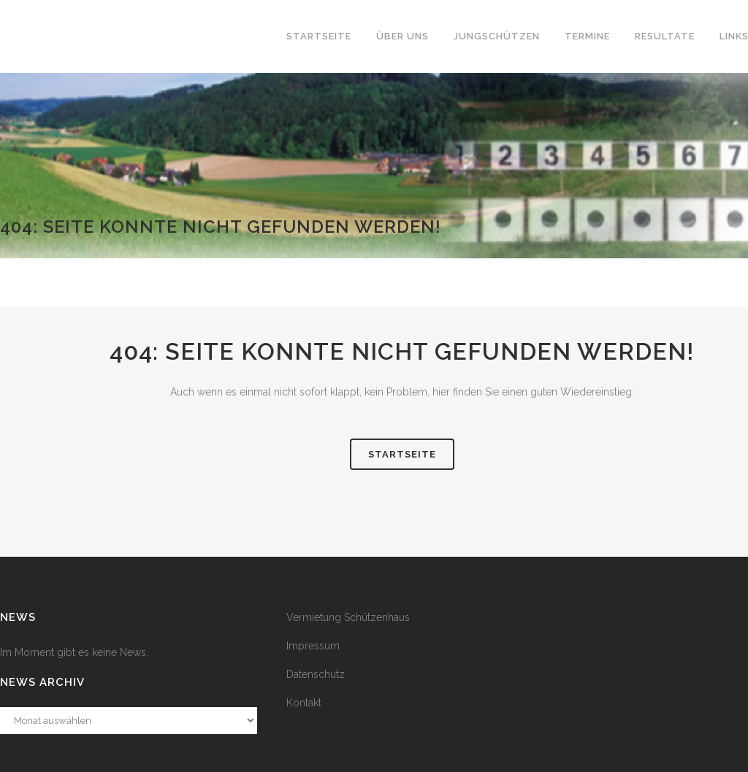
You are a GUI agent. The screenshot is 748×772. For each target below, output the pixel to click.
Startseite (402, 454)
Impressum (313, 646)
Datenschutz (315, 674)
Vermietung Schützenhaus (348, 617)
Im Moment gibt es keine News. (74, 652)
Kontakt (303, 703)
